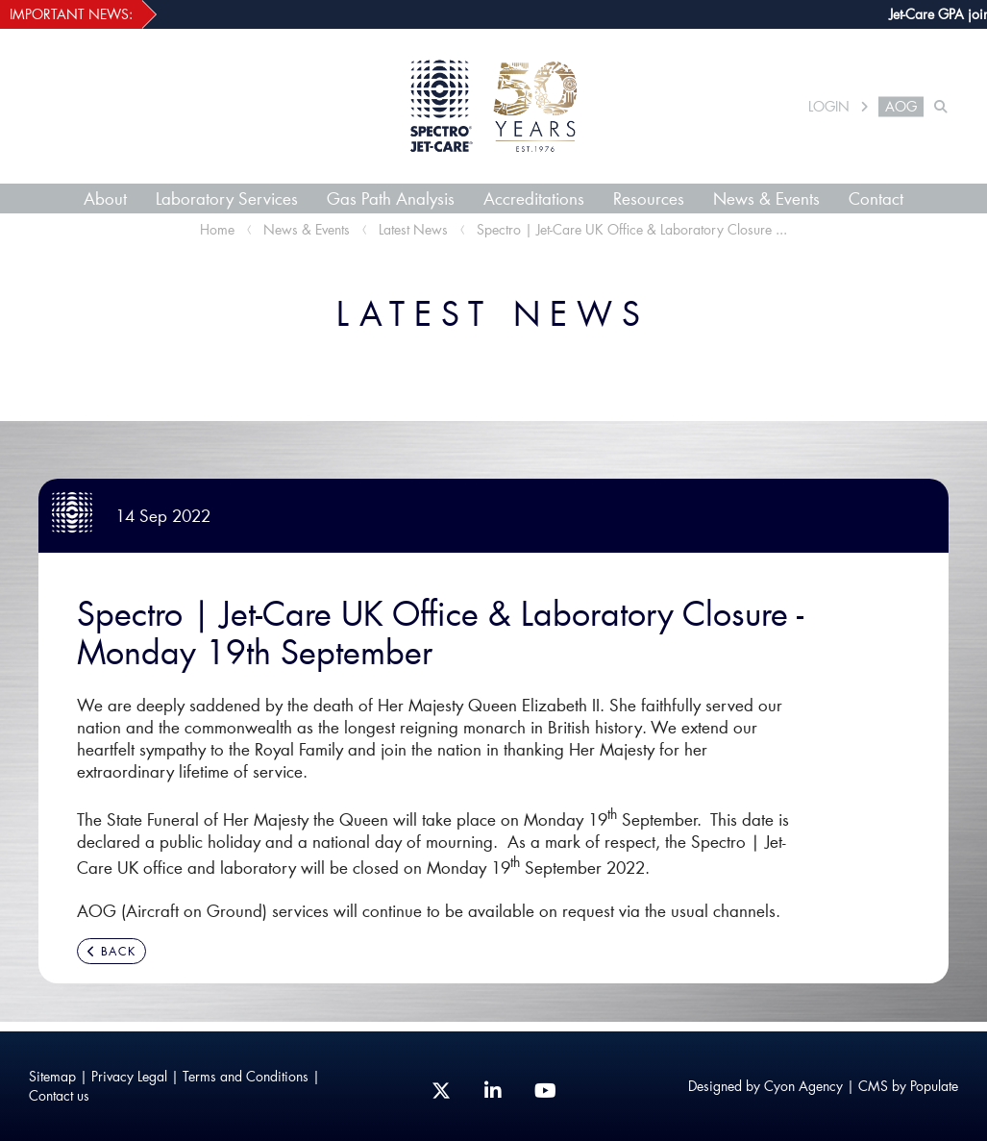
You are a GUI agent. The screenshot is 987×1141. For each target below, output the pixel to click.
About (105, 198)
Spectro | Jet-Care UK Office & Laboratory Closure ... (632, 229)
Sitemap (52, 1076)
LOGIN (829, 106)
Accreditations (533, 198)
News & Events (766, 198)
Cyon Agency (803, 1086)
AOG (901, 106)
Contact (876, 198)
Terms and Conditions (245, 1076)
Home (217, 229)
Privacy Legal (129, 1076)
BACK (111, 951)
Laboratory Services (227, 198)
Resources (648, 198)
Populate (934, 1086)
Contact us (59, 1095)
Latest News (413, 229)
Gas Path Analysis (391, 198)
